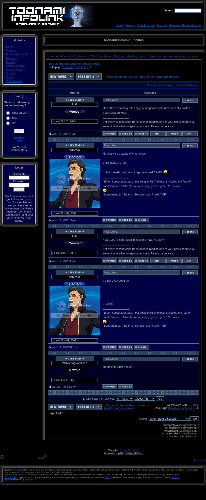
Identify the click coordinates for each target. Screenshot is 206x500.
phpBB (119, 453)
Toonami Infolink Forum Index (125, 76)
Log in (193, 56)
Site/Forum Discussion (164, 76)
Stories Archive (15, 65)
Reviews (11, 58)
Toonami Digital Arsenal (185, 25)
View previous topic (160, 85)
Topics (130, 25)
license (175, 477)
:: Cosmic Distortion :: (128, 450)
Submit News (14, 69)
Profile (131, 56)
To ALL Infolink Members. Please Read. (74, 63)
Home (119, 25)
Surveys (11, 73)
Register (119, 56)
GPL (107, 477)
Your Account (146, 25)
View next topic (187, 85)
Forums (162, 25)
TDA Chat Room (101, 56)
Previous (67, 67)
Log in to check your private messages (162, 56)
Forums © (200, 460)
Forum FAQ (68, 56)
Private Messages (17, 54)
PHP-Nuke (10, 477)
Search (10, 62)
